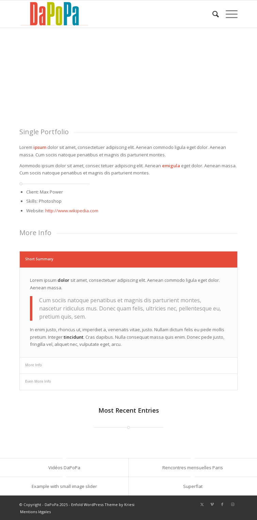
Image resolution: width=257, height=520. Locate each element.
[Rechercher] (212, 14)
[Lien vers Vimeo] (212, 504)
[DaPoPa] (106, 14)
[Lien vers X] (202, 504)
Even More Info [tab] (38, 381)
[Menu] (228, 14)
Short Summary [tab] (39, 259)
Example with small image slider (64, 486)
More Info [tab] (33, 365)
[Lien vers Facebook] (222, 504)
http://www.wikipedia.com (71, 211)
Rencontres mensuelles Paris (192, 467)
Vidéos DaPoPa (64, 467)
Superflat (193, 486)
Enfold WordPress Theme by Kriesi (102, 504)
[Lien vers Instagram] (232, 504)
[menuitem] (212, 14)
